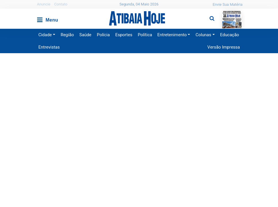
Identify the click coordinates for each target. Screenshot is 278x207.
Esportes (123, 35)
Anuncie (44, 4)
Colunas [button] (203, 35)
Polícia (103, 35)
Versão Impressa (223, 47)
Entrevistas (49, 47)
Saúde (85, 35)
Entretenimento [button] (172, 35)
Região (67, 35)
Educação (229, 35)
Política (145, 35)
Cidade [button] (45, 35)
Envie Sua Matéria (228, 4)
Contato (60, 4)
